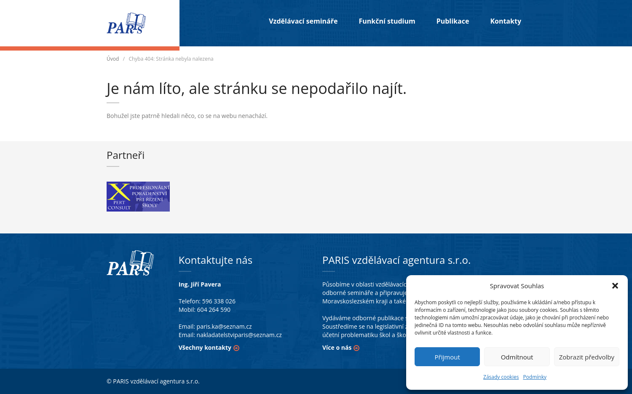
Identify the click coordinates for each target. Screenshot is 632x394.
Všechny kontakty (205, 347)
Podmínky (534, 377)
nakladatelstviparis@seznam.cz (239, 335)
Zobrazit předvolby (586, 357)
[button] (615, 285)
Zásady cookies (501, 377)
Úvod (113, 58)
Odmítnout (517, 357)
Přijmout (447, 357)
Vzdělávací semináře (303, 21)
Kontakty (505, 21)
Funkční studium (387, 21)
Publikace (453, 21)
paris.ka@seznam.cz (224, 326)
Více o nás (336, 347)
